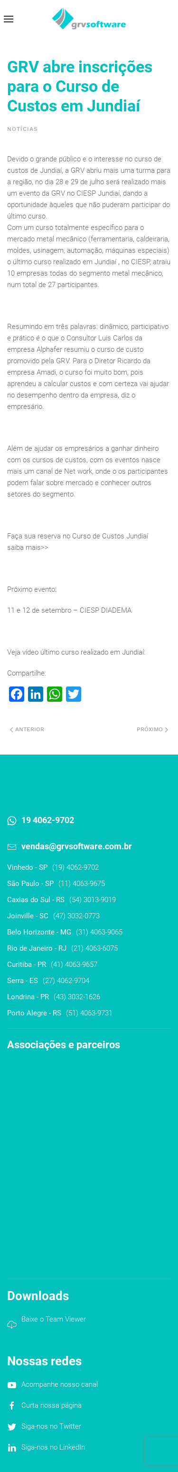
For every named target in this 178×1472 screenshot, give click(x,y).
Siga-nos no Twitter (51, 1426)
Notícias (22, 129)
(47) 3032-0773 (76, 916)
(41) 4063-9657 (74, 964)
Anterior (27, 729)
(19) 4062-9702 (75, 867)
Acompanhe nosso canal (59, 1384)
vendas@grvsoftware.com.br (76, 846)
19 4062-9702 (47, 820)
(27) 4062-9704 (66, 980)
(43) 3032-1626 (77, 997)
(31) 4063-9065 (99, 932)
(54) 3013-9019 (92, 899)
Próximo (152, 729)
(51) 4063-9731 (89, 1013)
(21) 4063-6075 (94, 948)
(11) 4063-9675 (81, 883)
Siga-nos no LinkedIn (53, 1447)
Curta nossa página (51, 1405)
